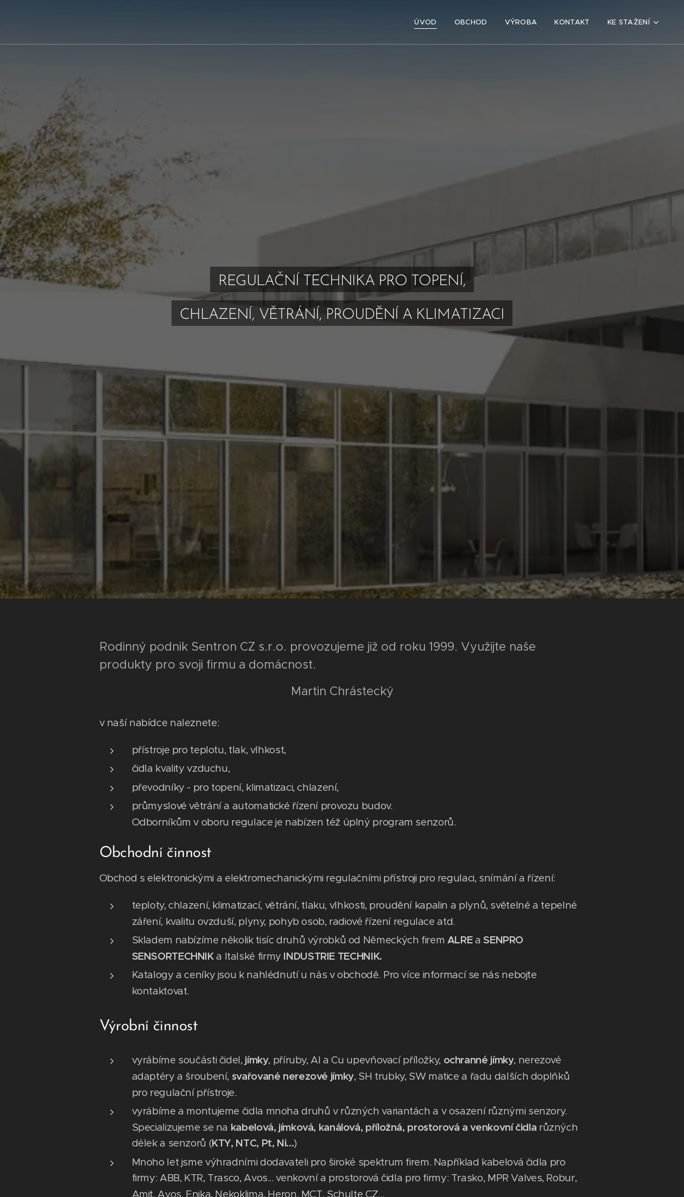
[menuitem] (428, 22)
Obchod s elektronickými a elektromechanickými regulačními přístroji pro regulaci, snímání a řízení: (327, 878)
